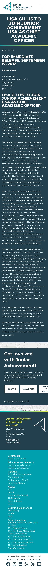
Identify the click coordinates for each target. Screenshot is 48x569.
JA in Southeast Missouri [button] (19, 536)
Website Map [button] (25, 559)
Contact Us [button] (12, 440)
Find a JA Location (16, 548)
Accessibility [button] (12, 559)
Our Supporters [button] (15, 477)
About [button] (11, 487)
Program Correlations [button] (18, 468)
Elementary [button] (13, 510)
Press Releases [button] (15, 501)
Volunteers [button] (14, 456)
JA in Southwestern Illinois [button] (20, 542)
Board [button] (11, 492)
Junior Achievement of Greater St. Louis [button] (23, 523)
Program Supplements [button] (19, 465)
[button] (8, 564)
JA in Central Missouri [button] (18, 528)
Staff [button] (10, 489)
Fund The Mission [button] (16, 483)
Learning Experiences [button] (20, 508)
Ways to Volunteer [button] (17, 458)
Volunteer (28, 389)
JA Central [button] (36, 559)
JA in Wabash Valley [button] (17, 545)
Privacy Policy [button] (34, 556)
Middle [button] (11, 513)
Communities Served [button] (18, 495)
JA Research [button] (14, 498)
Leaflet (21, 410)
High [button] (10, 516)
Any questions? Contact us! (16, 401)
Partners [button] (12, 472)
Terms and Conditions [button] (16, 556)
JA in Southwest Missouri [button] (20, 539)
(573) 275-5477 (13, 442)
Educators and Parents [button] (21, 462)
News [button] (10, 504)
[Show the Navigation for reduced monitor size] (42, 7)
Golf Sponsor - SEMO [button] (18, 480)
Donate (12, 389)
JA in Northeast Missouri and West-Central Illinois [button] (21, 532)
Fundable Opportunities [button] (19, 474)
